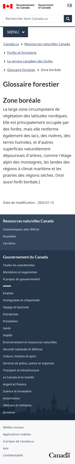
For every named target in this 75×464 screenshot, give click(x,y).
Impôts (7, 335)
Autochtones (11, 398)
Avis (5, 448)
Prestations (10, 321)
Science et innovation (17, 391)
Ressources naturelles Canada (47, 44)
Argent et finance (14, 384)
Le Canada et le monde (18, 377)
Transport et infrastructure (21, 370)
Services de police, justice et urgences (28, 363)
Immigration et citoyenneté (21, 300)
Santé (7, 328)
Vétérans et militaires (17, 405)
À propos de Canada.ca (18, 441)
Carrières (9, 243)
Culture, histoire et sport (19, 356)
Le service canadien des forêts (30, 61)
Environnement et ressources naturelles (30, 342)
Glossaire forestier (21, 70)
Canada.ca (11, 44)
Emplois (8, 293)
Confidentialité (13, 455)
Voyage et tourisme (16, 307)
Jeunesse (9, 412)
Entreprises (10, 314)
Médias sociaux (13, 427)
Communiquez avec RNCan (21, 229)
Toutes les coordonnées (19, 265)
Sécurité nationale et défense (22, 349)
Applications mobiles (17, 434)
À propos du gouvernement (21, 279)
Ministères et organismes (20, 272)
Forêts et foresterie (21, 52)
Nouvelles (9, 236)
